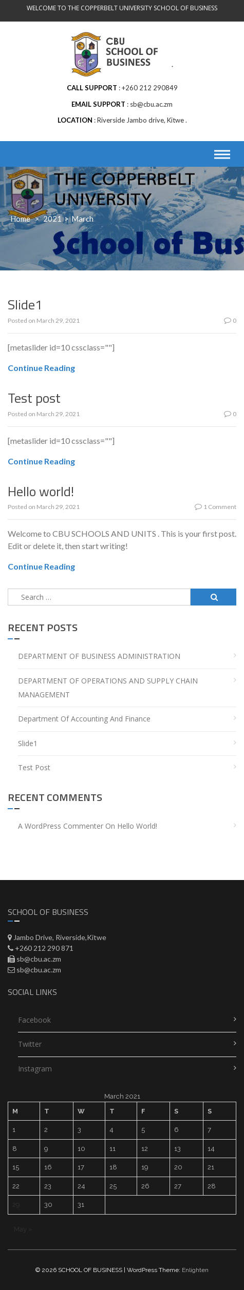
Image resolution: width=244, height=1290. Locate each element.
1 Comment (215, 507)
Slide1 (25, 305)
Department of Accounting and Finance (84, 719)
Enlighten (195, 1270)
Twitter (30, 1044)
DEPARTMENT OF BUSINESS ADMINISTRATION (99, 656)
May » (23, 1229)
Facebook (34, 1020)
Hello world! (41, 491)
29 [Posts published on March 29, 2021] (16, 1204)
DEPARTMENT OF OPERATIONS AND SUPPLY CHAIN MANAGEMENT (108, 687)
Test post (34, 398)
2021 (52, 218)
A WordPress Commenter (60, 826)
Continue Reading (41, 368)
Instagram (35, 1068)
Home (20, 218)
